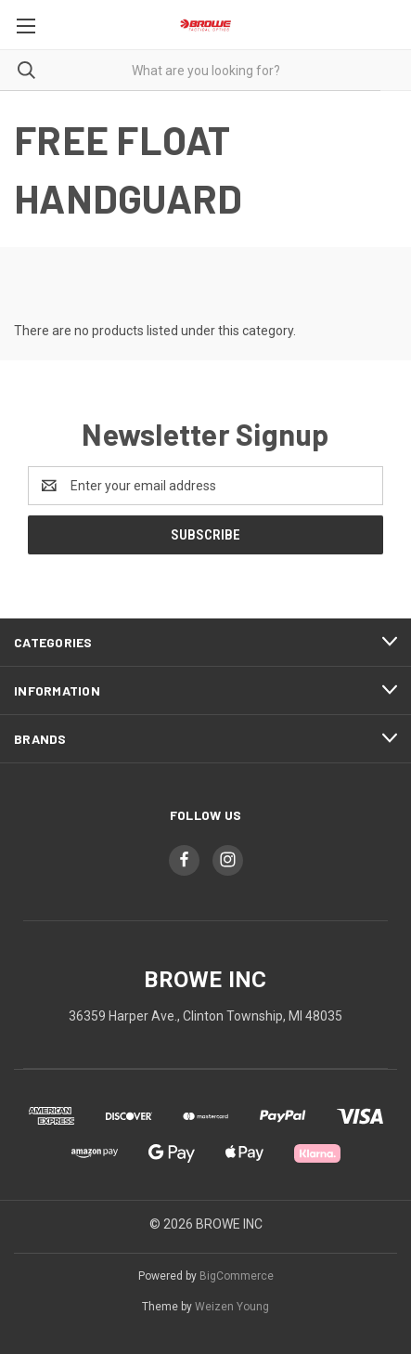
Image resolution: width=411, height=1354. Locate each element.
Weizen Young (232, 1306)
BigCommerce (236, 1275)
